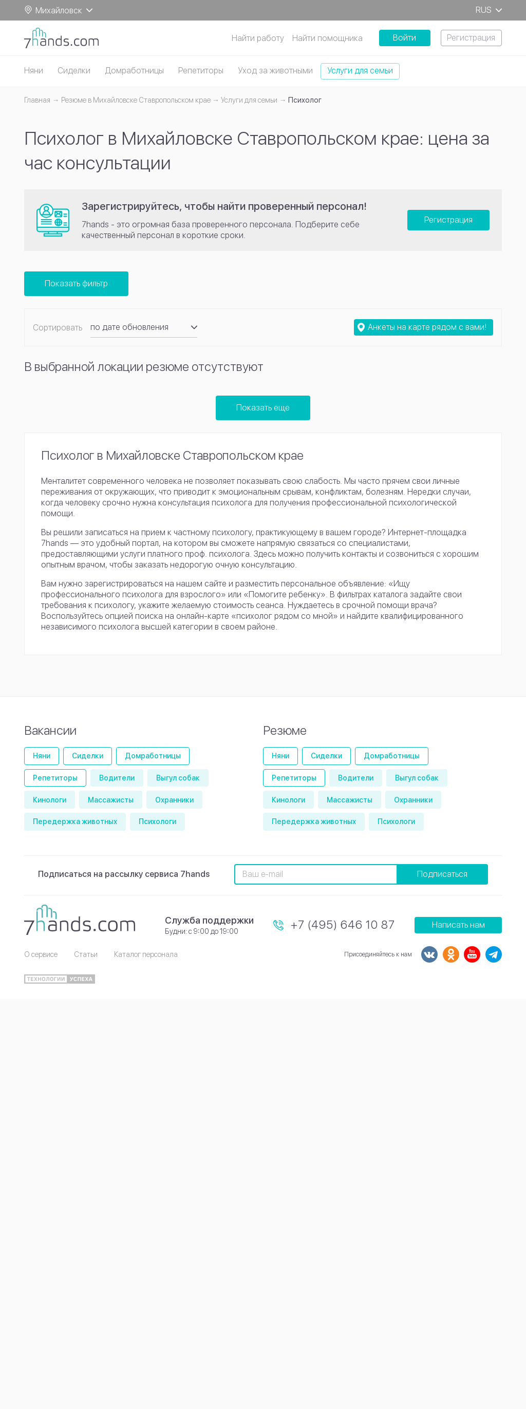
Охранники (174, 800)
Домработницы (134, 70)
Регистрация (471, 38)
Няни (33, 70)
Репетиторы (200, 70)
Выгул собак (178, 778)
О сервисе (41, 954)
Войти (404, 38)
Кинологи (49, 800)
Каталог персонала (146, 954)
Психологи (157, 821)
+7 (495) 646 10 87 (343, 924)
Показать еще (263, 408)
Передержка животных (75, 821)
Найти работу (258, 38)
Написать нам (458, 925)
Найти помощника (327, 38)
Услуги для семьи (360, 70)
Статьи (86, 954)
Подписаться (442, 874)
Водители (117, 778)
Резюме (285, 730)
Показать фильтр (76, 283)
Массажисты (111, 800)
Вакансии (50, 730)
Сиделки (74, 70)
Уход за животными (275, 70)
